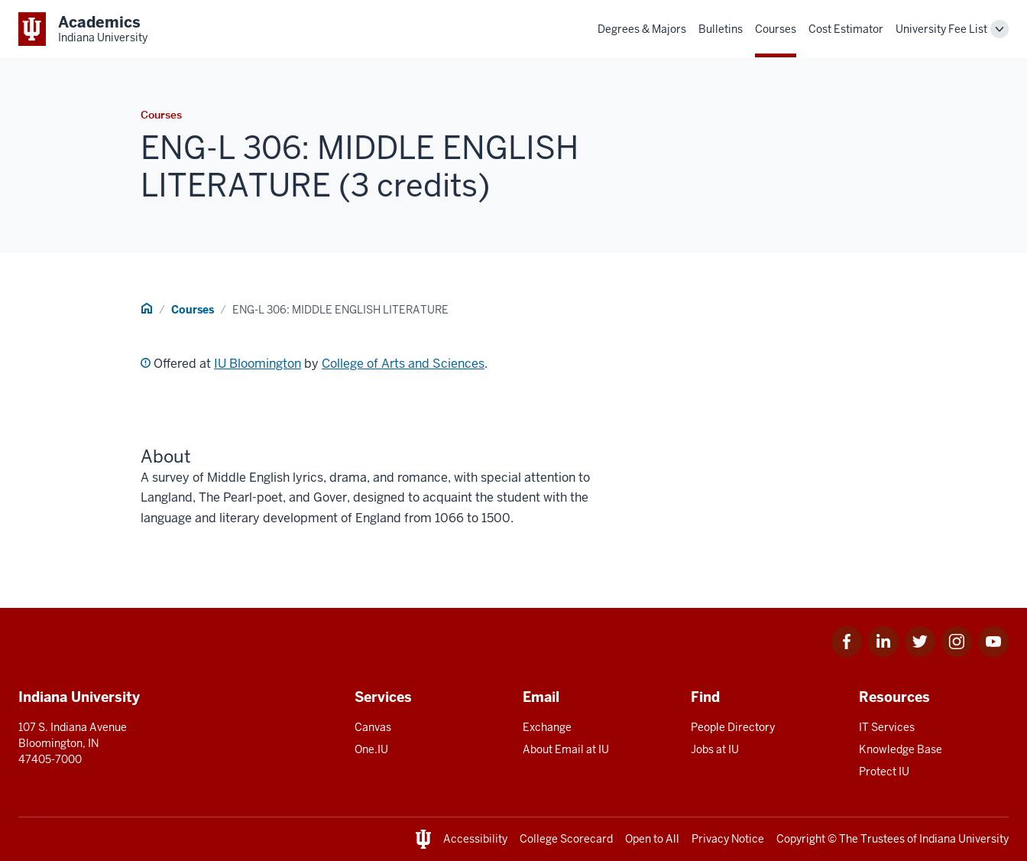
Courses (775, 29)
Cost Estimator (845, 29)
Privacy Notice (728, 839)
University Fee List (941, 29)
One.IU (371, 749)
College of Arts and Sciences (403, 364)
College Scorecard (566, 839)
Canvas (373, 727)
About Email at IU (566, 749)
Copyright (800, 839)
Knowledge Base (900, 749)
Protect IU (884, 771)
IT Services (887, 727)
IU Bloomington (257, 364)
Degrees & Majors (642, 29)
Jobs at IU (715, 749)
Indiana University (964, 839)
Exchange (547, 727)
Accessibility (475, 839)
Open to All (652, 839)
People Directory (733, 727)
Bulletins (720, 29)
